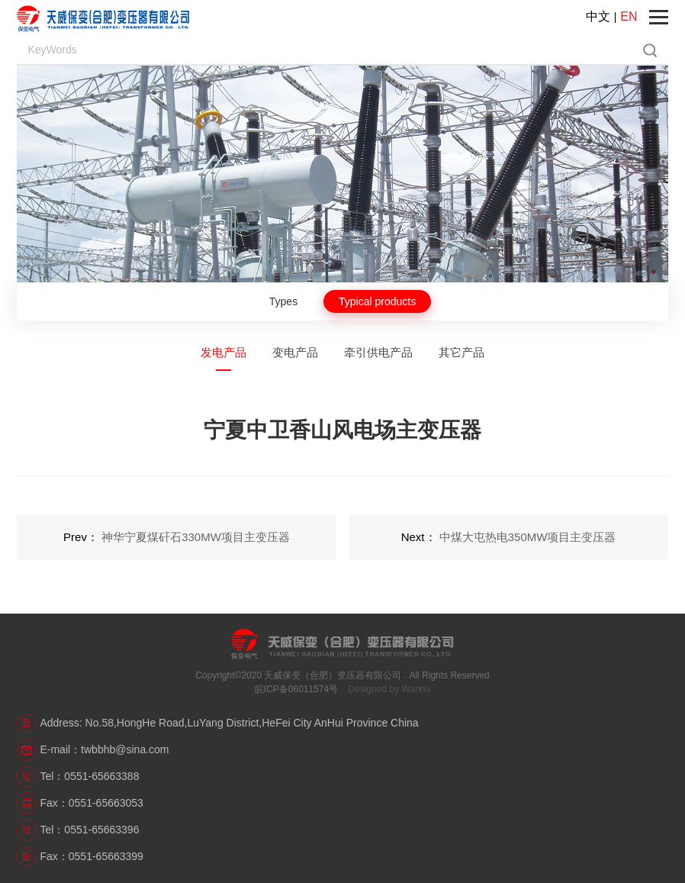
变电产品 (295, 352)
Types (283, 301)
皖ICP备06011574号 (296, 689)
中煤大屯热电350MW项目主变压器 (527, 536)
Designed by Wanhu (390, 689)
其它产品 (461, 352)
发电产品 (223, 352)
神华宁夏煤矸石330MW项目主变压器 (195, 536)
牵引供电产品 (378, 352)
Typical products (377, 301)
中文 (598, 16)
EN (628, 16)
